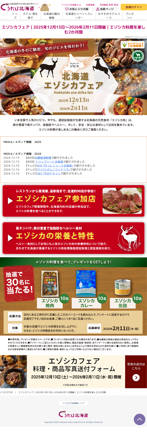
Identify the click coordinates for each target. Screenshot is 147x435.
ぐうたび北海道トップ (73, 411)
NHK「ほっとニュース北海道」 (55, 174)
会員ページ (105, 9)
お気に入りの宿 (76, 9)
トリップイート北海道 (49, 170)
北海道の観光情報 (51, 16)
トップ (15, 16)
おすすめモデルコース (109, 16)
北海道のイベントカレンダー (79, 16)
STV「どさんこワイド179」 (53, 178)
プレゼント (130, 16)
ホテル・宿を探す (30, 16)
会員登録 (90, 4)
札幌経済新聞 (43, 166)
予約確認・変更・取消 (108, 4)
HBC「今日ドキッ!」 (49, 182)
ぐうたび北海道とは (71, 4)
